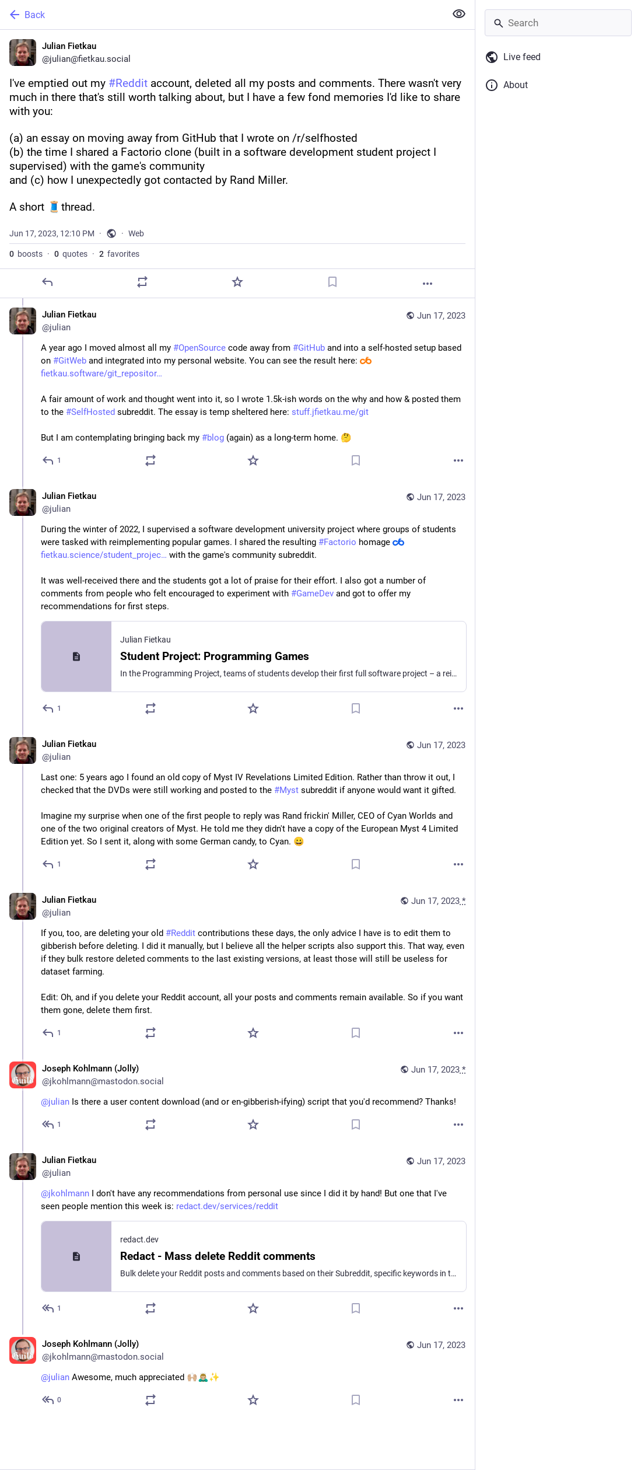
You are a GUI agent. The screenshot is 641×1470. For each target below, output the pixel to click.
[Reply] (47, 282)
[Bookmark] (332, 282)
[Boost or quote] (142, 282)
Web (136, 233)
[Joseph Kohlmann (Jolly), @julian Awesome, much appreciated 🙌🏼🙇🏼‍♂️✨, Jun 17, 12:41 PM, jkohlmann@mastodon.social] (237, 1373)
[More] (428, 284)
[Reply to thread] (52, 460)
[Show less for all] (459, 14)
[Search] (558, 22)
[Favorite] (237, 282)
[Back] (221, 14)
